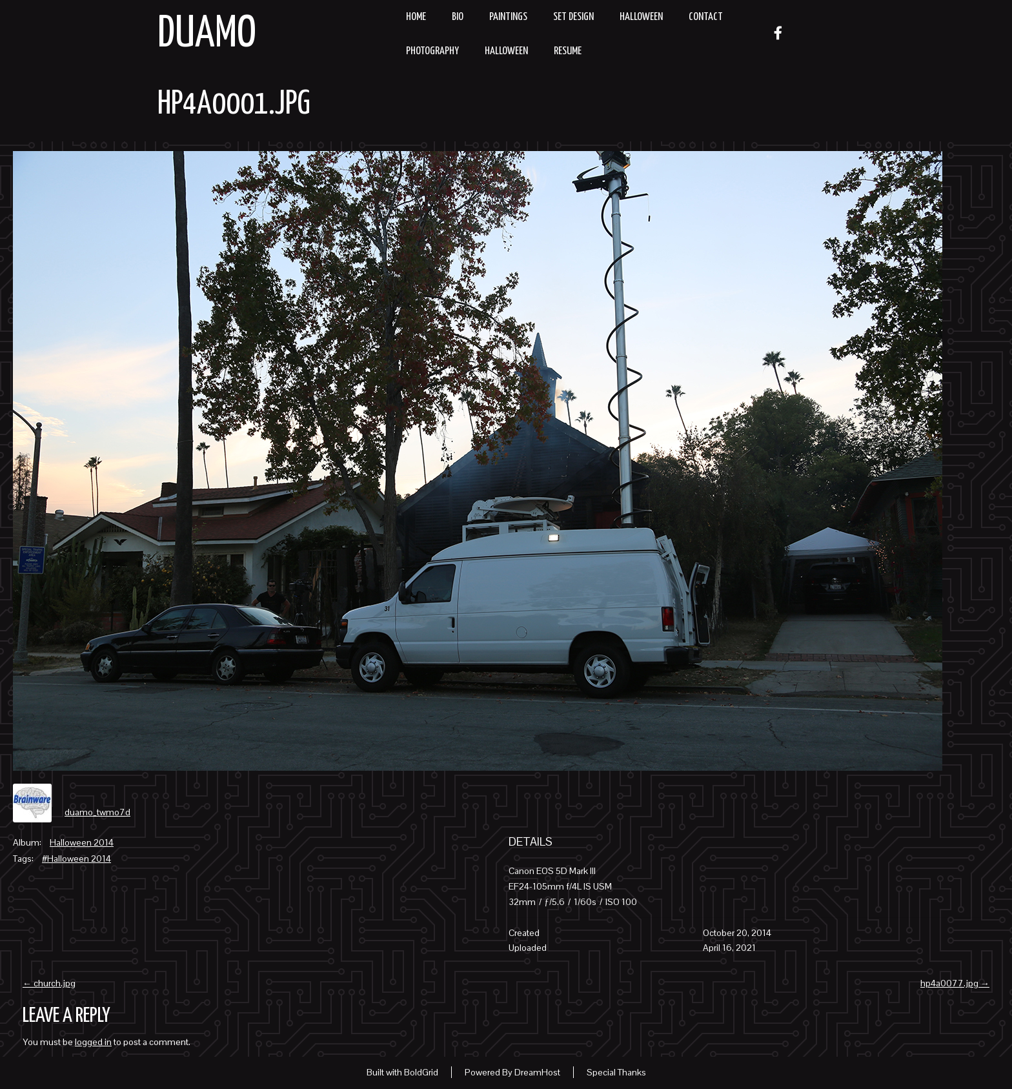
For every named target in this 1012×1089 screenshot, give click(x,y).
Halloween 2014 (82, 842)
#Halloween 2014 (76, 858)
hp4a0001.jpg (233, 104)
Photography (432, 51)
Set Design (573, 17)
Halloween (641, 17)
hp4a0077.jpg (954, 983)
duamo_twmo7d (97, 812)
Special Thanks (616, 1072)
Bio (457, 17)
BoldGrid (421, 1072)
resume (568, 51)
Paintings (508, 17)
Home (416, 17)
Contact (706, 17)
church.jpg (49, 983)
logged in (93, 1042)
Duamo (206, 35)
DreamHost (537, 1072)
